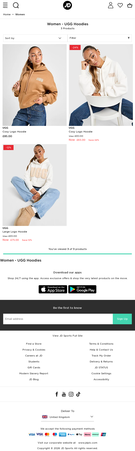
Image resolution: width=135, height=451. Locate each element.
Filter (100, 38)
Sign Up (122, 318)
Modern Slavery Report (33, 373)
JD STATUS (101, 367)
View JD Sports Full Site (67, 335)
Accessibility (101, 379)
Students (33, 361)
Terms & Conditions (101, 343)
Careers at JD (33, 355)
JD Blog (34, 379)
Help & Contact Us (101, 349)
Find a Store (33, 343)
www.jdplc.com (87, 442)
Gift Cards (34, 367)
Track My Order (101, 355)
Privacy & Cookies (33, 349)
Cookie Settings (101, 373)
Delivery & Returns (101, 361)
